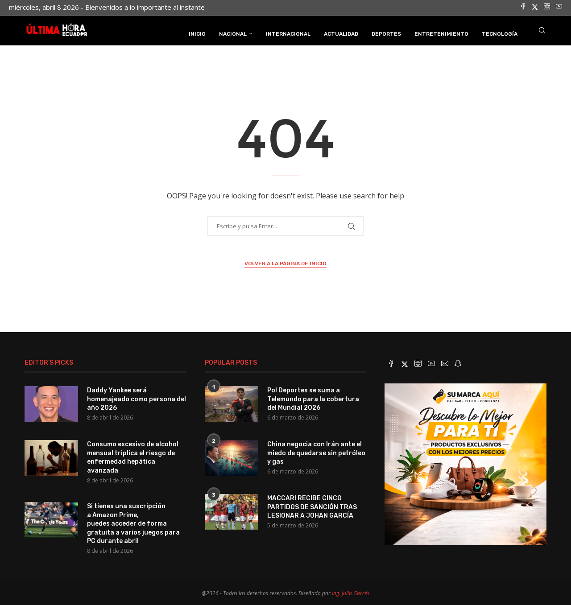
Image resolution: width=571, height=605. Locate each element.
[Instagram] (547, 7)
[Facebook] (523, 7)
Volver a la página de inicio (285, 262)
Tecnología (499, 32)
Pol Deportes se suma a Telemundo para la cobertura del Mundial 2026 (313, 397)
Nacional (233, 32)
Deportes (386, 32)
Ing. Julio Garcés (350, 592)
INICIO (197, 32)
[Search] (542, 32)
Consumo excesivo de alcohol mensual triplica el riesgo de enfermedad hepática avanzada (132, 456)
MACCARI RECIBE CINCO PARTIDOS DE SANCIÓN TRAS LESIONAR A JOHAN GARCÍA (312, 505)
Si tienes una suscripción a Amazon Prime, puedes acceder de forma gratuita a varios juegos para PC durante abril (133, 522)
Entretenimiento (441, 32)
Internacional (288, 32)
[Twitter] (535, 7)
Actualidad (341, 32)
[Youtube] (559, 7)
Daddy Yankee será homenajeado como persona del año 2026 (136, 397)
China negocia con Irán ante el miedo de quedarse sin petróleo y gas (316, 451)
